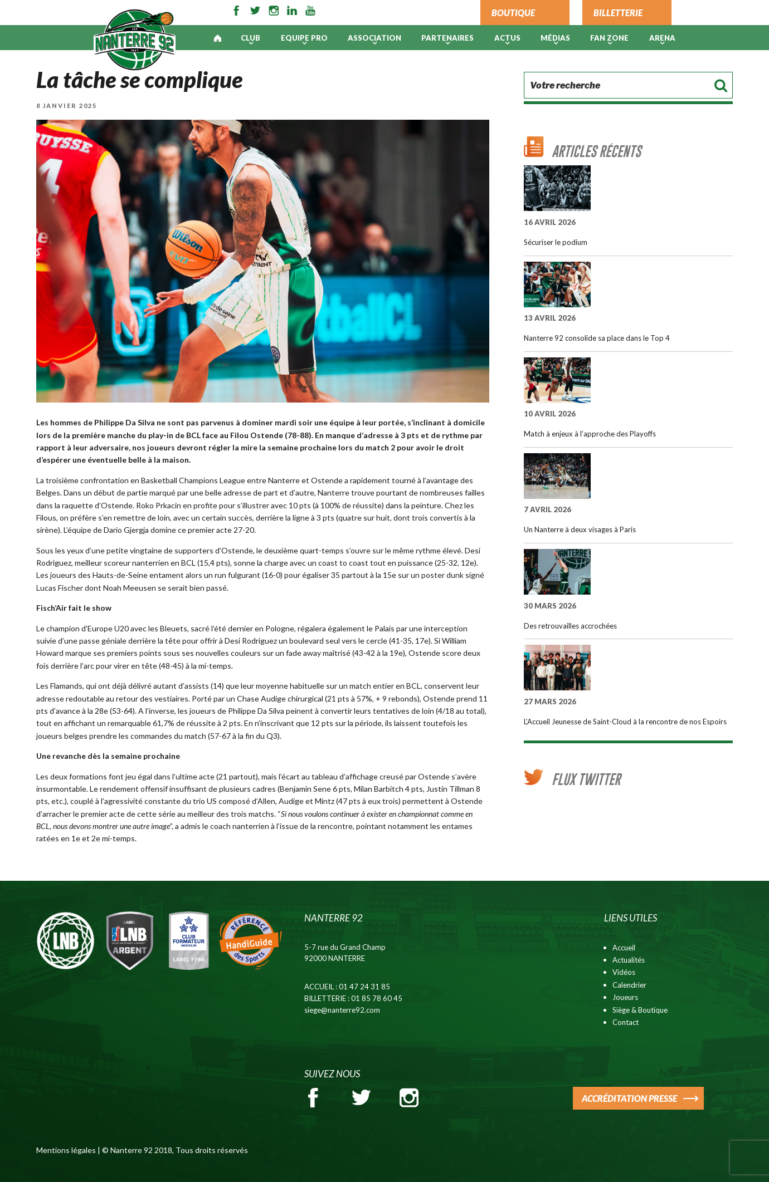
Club (250, 37)
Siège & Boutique (640, 1010)
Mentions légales (66, 1150)
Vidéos (623, 972)
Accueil (623, 947)
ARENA (662, 37)
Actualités (628, 959)
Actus (507, 37)
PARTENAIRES (447, 37)
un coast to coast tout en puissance (370, 562)
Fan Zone (609, 37)
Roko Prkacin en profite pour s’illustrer (202, 505)
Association (374, 37)
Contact (625, 1022)
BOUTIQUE (513, 12)
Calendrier (629, 984)
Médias (555, 37)
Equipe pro (304, 37)
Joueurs (625, 997)
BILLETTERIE (618, 12)
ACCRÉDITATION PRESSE (629, 1098)
